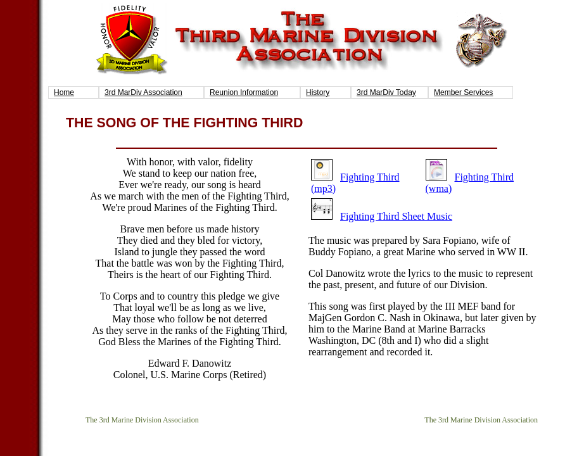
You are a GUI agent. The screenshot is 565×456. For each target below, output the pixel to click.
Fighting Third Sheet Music (396, 216)
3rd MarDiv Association (143, 92)
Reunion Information (244, 92)
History (317, 92)
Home (64, 92)
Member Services (463, 92)
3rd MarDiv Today (386, 92)
